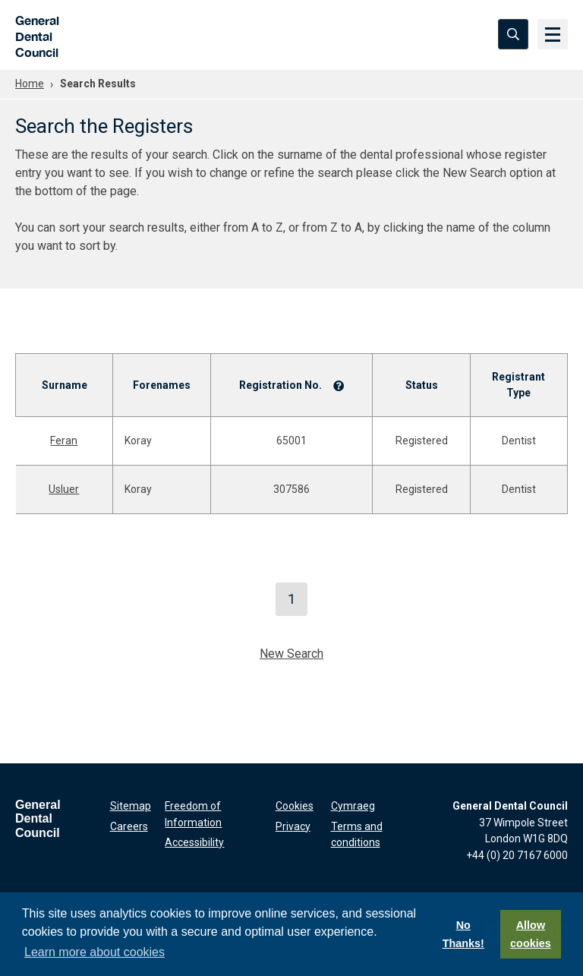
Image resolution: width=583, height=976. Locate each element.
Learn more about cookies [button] (94, 952)
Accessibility (194, 842)
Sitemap (130, 806)
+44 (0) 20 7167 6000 (517, 855)
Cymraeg (353, 806)
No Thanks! (463, 934)
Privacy (293, 826)
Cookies (295, 806)
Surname (64, 385)
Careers (129, 826)
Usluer (64, 489)
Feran (63, 440)
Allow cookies (530, 934)
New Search (291, 653)
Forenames (162, 385)
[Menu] (552, 34)
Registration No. (280, 385)
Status (421, 385)
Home (29, 83)
